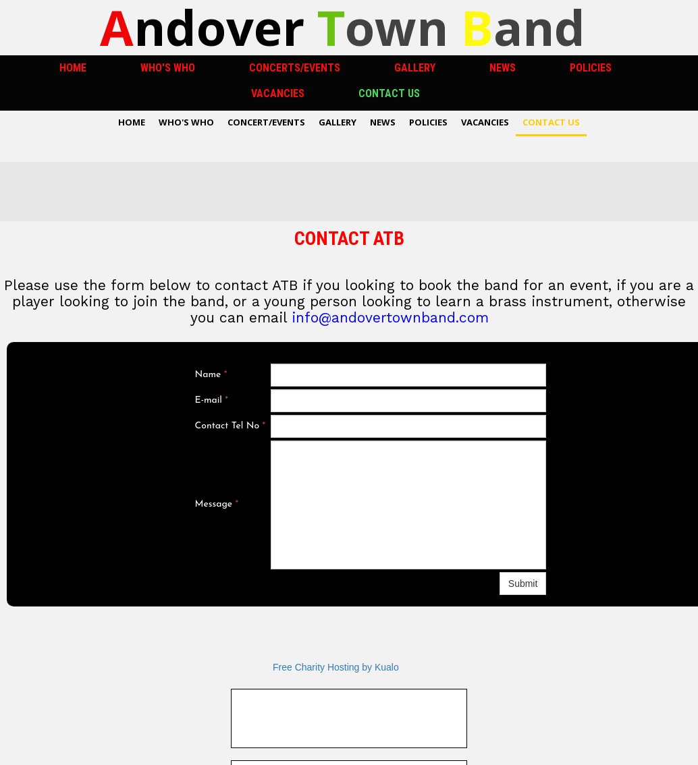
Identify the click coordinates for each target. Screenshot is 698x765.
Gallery (414, 67)
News (502, 67)
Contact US (389, 93)
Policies (591, 67)
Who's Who (167, 67)
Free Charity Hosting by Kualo (336, 667)
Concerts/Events (294, 67)
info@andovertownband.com (390, 317)
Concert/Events (266, 122)
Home (72, 67)
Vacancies (277, 93)
